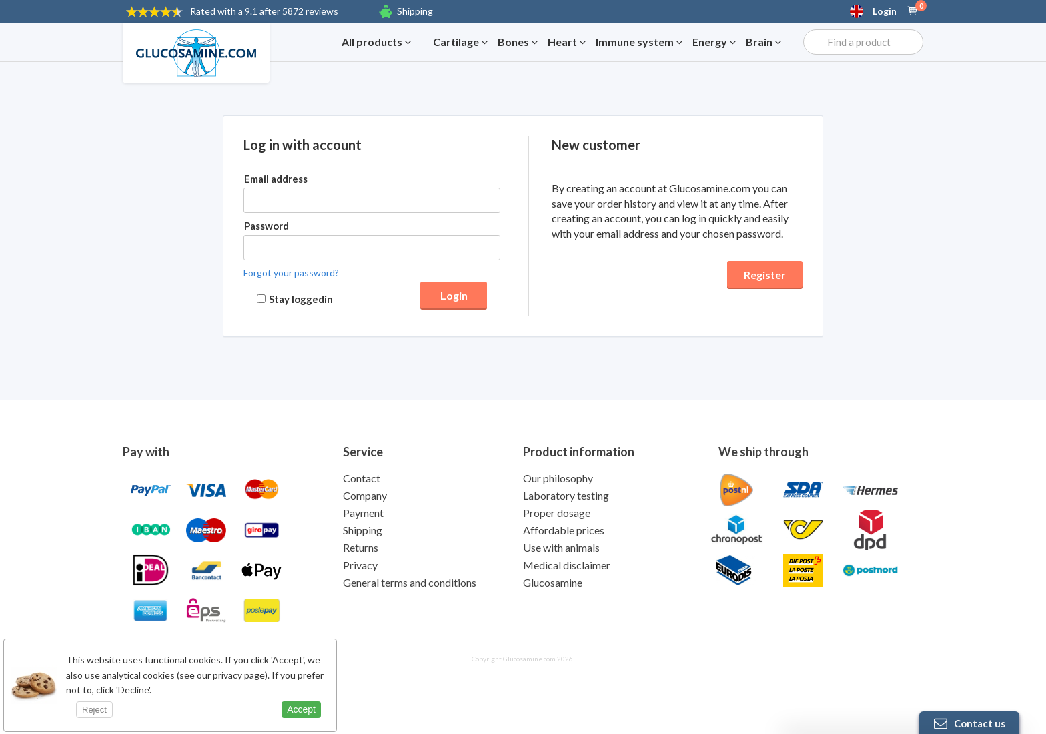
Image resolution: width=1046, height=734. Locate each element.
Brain (763, 42)
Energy (714, 42)
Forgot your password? (291, 272)
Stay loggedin (301, 299)
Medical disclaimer (566, 565)
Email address (276, 179)
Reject (94, 710)
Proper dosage (556, 512)
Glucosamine (552, 582)
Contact (361, 478)
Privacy (360, 565)
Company (365, 495)
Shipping (415, 11)
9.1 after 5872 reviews (264, 11)
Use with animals (561, 547)
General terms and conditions (409, 582)
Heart (567, 42)
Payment (363, 512)
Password (266, 226)
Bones (518, 42)
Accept (301, 709)
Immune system (639, 42)
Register (765, 274)
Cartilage (460, 42)
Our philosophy (558, 478)
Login (885, 11)
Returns (360, 547)
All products (376, 42)
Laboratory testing (566, 495)
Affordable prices (563, 530)
